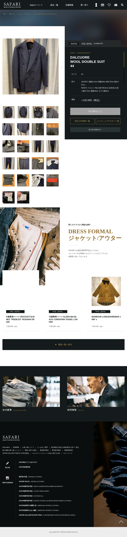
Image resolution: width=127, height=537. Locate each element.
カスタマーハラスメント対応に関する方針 (46, 453)
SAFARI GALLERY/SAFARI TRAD (47, 515)
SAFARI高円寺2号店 (41, 486)
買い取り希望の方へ (95, 129)
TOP (4, 14)
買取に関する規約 (31, 450)
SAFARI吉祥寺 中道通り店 (39, 505)
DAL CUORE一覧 (82, 121)
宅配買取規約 (68, 450)
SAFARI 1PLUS (32, 481)
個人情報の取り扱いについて (11, 450)
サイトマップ (68, 453)
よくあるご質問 (42, 447)
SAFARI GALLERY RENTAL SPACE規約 (15, 453)
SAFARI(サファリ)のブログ (28, 462)
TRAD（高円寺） (101, 311)
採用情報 (16, 447)
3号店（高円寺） (15, 311)
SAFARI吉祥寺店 (24, 467)
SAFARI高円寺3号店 (34, 491)
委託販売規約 (56, 450)
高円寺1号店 (31, 477)
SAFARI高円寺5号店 (45, 501)
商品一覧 (11, 14)
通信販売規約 (44, 450)
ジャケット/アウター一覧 (108, 121)
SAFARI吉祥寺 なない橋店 (39, 510)
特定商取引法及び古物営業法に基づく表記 (65, 447)
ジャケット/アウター (24, 14)
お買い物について (28, 447)
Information (6, 447)
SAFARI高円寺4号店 (31, 496)
